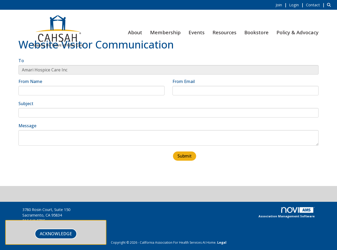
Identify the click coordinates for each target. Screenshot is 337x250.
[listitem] (282, 5)
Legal (221, 242)
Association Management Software (287, 212)
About (135, 32)
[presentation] (58, 161)
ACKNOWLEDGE (56, 234)
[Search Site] (330, 5)
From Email (183, 81)
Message (27, 126)
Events (197, 32)
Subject (25, 103)
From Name (30, 81)
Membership (165, 32)
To (21, 60)
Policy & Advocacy (297, 32)
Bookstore (256, 32)
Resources (224, 32)
